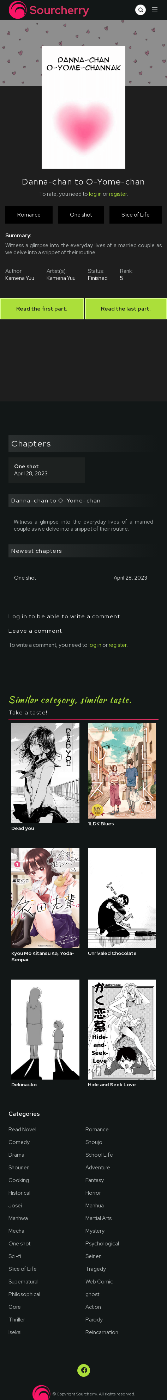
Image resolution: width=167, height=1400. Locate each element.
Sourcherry (48, 10)
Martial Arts (98, 1218)
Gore (14, 1307)
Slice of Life (22, 1269)
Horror (93, 1192)
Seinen (93, 1256)
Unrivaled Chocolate (112, 953)
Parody (94, 1319)
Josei (15, 1205)
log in (95, 194)
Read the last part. (126, 308)
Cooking (18, 1180)
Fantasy (94, 1180)
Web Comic (99, 1281)
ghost (92, 1294)
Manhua (94, 1205)
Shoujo (93, 1142)
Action (93, 1307)
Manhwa (18, 1218)
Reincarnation (101, 1332)
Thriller (16, 1319)
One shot (19, 1243)
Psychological (102, 1243)
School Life (99, 1154)
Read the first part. (41, 308)
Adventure (97, 1167)
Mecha (16, 1231)
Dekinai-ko (24, 1084)
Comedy (19, 1142)
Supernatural (23, 1281)
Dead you (22, 828)
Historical (19, 1192)
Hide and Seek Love (112, 1084)
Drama (16, 1154)
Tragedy (95, 1269)
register (118, 194)
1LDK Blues (101, 823)
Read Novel (22, 1129)
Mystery (95, 1231)
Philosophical (24, 1294)
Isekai (15, 1332)
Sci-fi (14, 1256)
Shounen (19, 1167)
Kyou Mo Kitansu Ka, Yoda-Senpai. (42, 956)
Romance (97, 1129)
